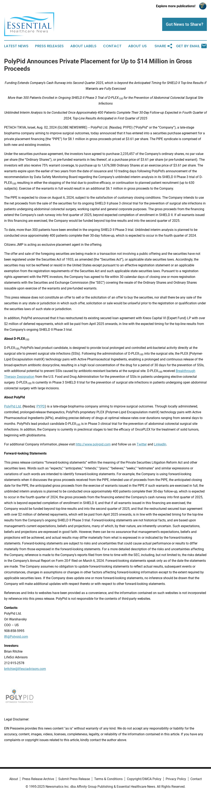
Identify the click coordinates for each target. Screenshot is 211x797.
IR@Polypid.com (16, 637)
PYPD (40, 406)
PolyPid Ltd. (13, 406)
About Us (137, 46)
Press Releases (49, 46)
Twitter (142, 444)
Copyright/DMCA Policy (144, 779)
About (13, 779)
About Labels (83, 46)
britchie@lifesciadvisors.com (25, 669)
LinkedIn (160, 444)
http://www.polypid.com (93, 444)
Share (164, 46)
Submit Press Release (74, 779)
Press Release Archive (38, 779)
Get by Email (191, 46)
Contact (112, 46)
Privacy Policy (176, 779)
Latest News (16, 46)
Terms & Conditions (108, 779)
